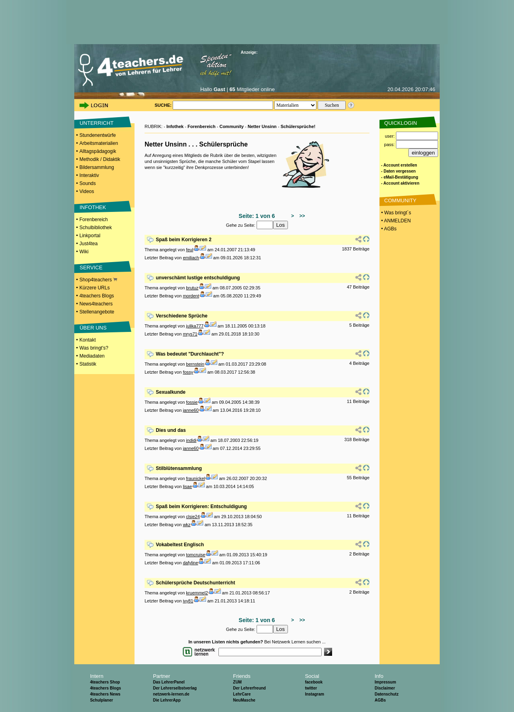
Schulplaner (101, 700)
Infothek (175, 126)
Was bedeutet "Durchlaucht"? (190, 354)
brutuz (192, 287)
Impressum (385, 682)
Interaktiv (89, 175)
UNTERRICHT (97, 123)
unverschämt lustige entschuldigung (198, 278)
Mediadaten (92, 356)
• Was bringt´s (395, 213)
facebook (313, 682)
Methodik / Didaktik (100, 159)
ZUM (237, 682)
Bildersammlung (97, 167)
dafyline (190, 562)
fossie (192, 402)
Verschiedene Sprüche (182, 316)
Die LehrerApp (167, 700)
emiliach (191, 257)
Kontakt (88, 340)
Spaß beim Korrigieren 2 (184, 239)
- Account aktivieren (400, 183)
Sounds (88, 183)
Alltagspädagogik (98, 151)
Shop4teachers (98, 280)
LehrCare (242, 694)
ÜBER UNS (93, 328)
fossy (188, 372)
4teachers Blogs (97, 296)
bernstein (195, 364)
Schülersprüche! (298, 126)
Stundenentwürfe (98, 135)
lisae (187, 486)
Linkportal (90, 235)
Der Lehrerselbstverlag (175, 688)
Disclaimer (385, 688)
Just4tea (89, 243)
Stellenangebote (97, 312)
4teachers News (105, 694)
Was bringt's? (94, 348)
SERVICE (91, 267)
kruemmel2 (197, 592)
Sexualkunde (171, 392)
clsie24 (193, 516)
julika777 (194, 325)
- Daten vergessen (398, 171)
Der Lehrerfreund (249, 688)
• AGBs (388, 229)
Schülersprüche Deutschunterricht (195, 583)
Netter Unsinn (262, 126)
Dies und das (171, 430)
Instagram (314, 694)
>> (301, 216)
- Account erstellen (399, 165)
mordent (191, 295)
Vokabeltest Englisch (180, 544)
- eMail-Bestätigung (399, 177)
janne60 (190, 410)
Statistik (88, 364)
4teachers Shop (105, 682)
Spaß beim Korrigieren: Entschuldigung (201, 506)
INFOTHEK (93, 207)
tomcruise (195, 554)
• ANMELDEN (395, 221)
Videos (87, 191)
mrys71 (190, 334)
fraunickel (195, 478)
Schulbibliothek (96, 227)
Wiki (84, 251)
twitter (311, 688)
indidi (191, 440)
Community (231, 126)
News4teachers (96, 304)
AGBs (380, 700)
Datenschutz (386, 694)
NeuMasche (244, 700)
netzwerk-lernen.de (171, 694)
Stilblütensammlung (179, 468)
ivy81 (188, 600)
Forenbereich (94, 219)
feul (189, 249)
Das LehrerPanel (169, 682)
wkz (186, 524)
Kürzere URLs (95, 288)
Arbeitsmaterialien (99, 143)
